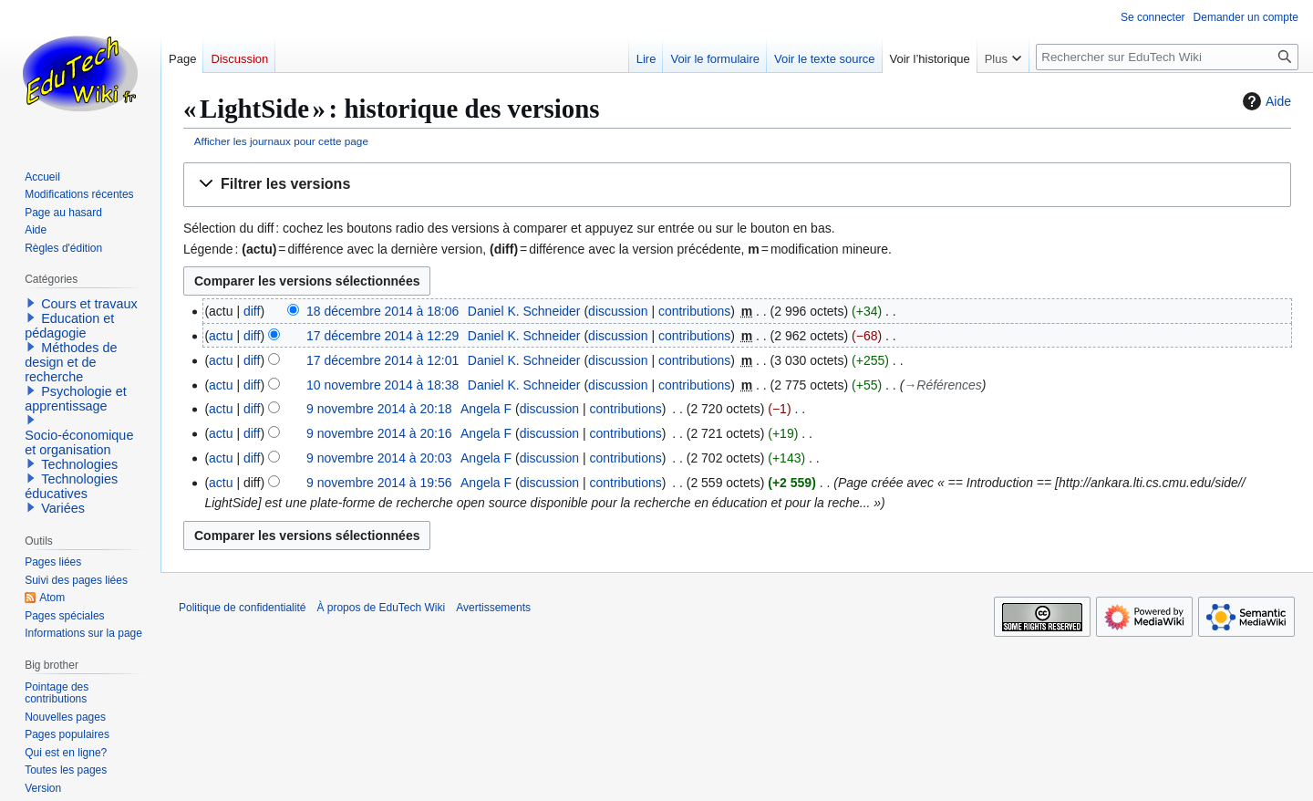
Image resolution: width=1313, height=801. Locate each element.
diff (251, 311)
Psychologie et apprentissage (76, 398)
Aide (1264, 101)
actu (221, 335)
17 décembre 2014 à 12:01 (382, 360)
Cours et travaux (89, 303)
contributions (694, 311)
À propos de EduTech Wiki (380, 607)
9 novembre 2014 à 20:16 (379, 433)
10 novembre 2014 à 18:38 (382, 385)
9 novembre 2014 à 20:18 (379, 408)
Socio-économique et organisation (79, 442)
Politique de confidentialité (242, 607)
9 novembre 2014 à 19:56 (379, 482)
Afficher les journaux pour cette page (281, 141)
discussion (617, 311)
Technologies (79, 464)
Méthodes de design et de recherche (71, 362)
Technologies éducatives (71, 486)
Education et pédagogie (69, 325)
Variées (63, 508)
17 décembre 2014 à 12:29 (382, 335)
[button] (737, 185)
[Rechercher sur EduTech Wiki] (1167, 57)
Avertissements (493, 607)
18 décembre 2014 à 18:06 (382, 311)
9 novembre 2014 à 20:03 (379, 458)
